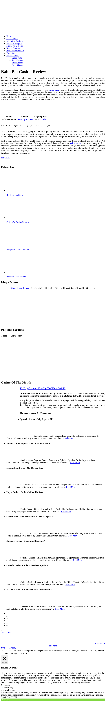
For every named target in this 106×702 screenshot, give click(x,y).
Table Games (17, 60)
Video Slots (17, 58)
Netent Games (12, 55)
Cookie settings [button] (10, 653)
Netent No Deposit (14, 46)
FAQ (10, 632)
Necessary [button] (5, 685)
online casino (55, 90)
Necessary (8, 688)
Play (45, 119)
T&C (3, 632)
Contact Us (100, 643)
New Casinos (12, 39)
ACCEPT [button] (24, 653)
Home (9, 36)
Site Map (53, 646)
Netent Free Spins (14, 43)
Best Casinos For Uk (15, 51)
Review (14, 340)
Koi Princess (75, 143)
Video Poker (17, 63)
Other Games (17, 65)
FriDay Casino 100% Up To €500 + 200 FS (42, 388)
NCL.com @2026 (8, 648)
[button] (22, 181)
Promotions (11, 53)
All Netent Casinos (14, 41)
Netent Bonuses (13, 48)
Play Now (5, 157)
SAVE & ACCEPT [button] (9, 697)
